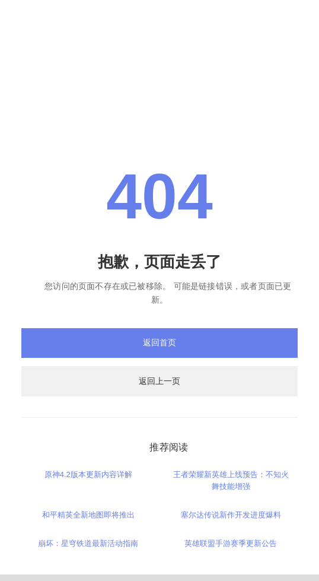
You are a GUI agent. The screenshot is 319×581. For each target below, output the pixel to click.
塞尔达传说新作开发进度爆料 (231, 514)
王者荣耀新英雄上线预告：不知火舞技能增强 (231, 480)
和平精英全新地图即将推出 (88, 514)
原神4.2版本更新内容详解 (88, 474)
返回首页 (159, 342)
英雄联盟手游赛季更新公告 (230, 543)
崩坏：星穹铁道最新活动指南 (88, 543)
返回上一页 (159, 381)
